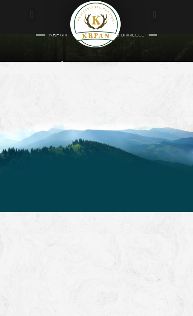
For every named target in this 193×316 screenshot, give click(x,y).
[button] (32, 14)
